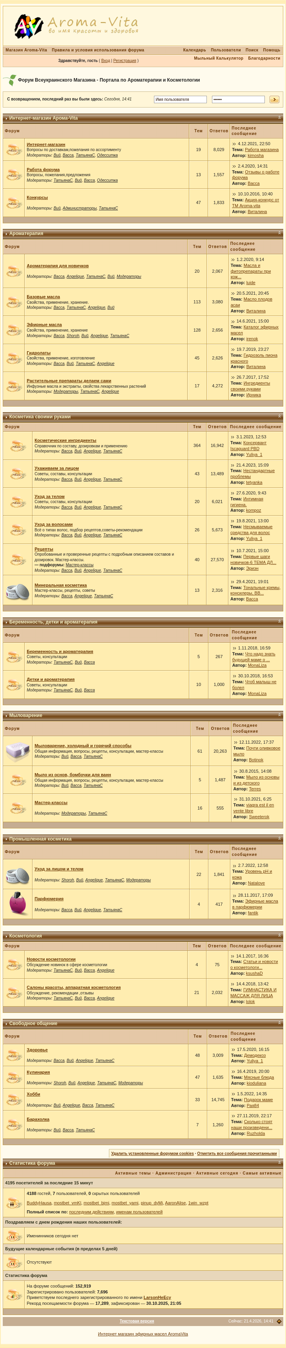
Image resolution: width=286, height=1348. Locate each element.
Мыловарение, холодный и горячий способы (82, 745)
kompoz (253, 510)
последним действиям (91, 1211)
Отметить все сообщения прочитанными (237, 1153)
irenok (252, 338)
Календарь (194, 50)
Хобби (33, 1094)
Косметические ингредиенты (65, 440)
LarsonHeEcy (157, 1297)
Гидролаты (39, 352)
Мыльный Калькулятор (218, 58)
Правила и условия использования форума (98, 50)
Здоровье (37, 1049)
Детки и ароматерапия (50, 679)
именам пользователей (139, 1211)
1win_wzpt (198, 1202)
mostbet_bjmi (96, 1202)
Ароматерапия (26, 233)
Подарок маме (258, 1099)
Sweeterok (259, 816)
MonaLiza (257, 665)
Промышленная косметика (40, 839)
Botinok (256, 759)
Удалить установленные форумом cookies (152, 1153)
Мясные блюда (259, 1077)
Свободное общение (33, 1023)
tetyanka (254, 482)
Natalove (256, 883)
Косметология (25, 936)
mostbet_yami (125, 1202)
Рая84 (253, 1105)
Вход (105, 60)
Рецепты (43, 549)
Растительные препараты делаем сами (69, 380)
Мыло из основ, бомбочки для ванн (72, 774)
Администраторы (80, 208)
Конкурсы (37, 197)
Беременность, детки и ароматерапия (53, 622)
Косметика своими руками (40, 417)
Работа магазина (262, 149)
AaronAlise (175, 1202)
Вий (57, 155)
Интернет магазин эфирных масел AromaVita (143, 1334)
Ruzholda (256, 1133)
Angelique (75, 276)
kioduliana (256, 1083)
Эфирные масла (44, 324)
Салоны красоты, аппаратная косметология (74, 987)
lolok (250, 1001)
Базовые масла (43, 296)
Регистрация (124, 60)
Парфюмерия (48, 898)
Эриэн (252, 568)
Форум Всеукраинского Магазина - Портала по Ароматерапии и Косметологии (109, 80)
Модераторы (129, 276)
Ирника (253, 394)
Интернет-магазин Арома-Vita (43, 118)
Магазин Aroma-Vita (26, 50)
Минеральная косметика (60, 585)
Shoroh (73, 336)
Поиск (252, 50)
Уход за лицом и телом (58, 868)
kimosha (256, 155)
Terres (255, 788)
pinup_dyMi (152, 1202)
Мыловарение (25, 715)
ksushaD (254, 973)
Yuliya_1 (254, 454)
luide (250, 282)
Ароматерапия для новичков (58, 265)
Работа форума (43, 169)
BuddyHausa (39, 1202)
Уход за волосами (53, 524)
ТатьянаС (85, 155)
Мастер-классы (80, 565)
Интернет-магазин (46, 144)
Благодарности (264, 58)
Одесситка (107, 155)
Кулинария (38, 1072)
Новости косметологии (51, 959)
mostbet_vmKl (67, 1202)
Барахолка (38, 1119)
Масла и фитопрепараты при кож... (251, 271)
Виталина (257, 211)
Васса (68, 155)
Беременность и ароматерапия (60, 651)
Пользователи (226, 50)
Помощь (272, 50)
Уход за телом (49, 496)
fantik (253, 912)
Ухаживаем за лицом (56, 468)
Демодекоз (255, 1055)
